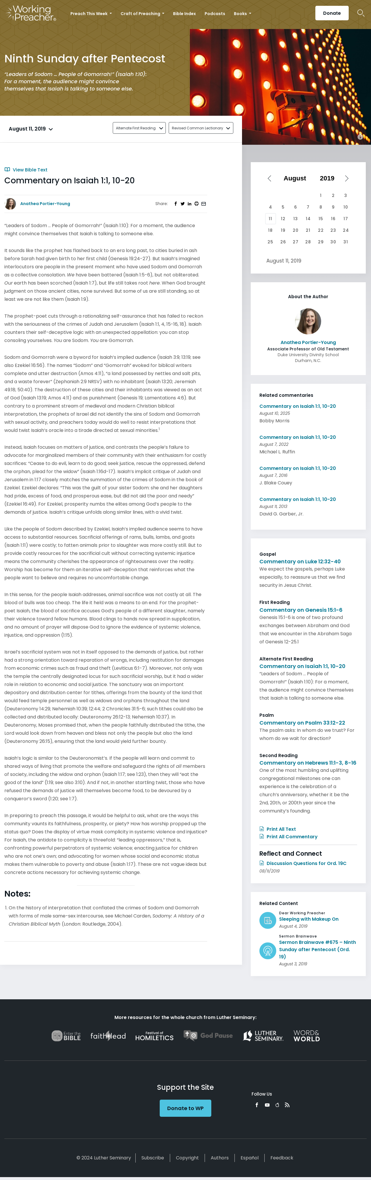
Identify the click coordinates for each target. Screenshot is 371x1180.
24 (346, 230)
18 (270, 230)
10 (345, 207)
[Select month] (297, 178)
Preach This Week (89, 14)
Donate (332, 13)
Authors (220, 1157)
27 (296, 242)
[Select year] (329, 178)
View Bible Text (26, 169)
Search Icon (361, 13)
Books (241, 14)
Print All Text (277, 829)
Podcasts (215, 14)
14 (308, 219)
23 (333, 230)
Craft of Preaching (141, 14)
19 (283, 230)
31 (345, 242)
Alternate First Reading (136, 128)
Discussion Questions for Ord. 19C (303, 863)
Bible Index (184, 14)
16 (333, 219)
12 (283, 219)
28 (308, 242)
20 (296, 230)
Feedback (281, 1157)
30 (333, 242)
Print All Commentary (288, 836)
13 (295, 219)
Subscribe (152, 1157)
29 (321, 242)
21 (308, 230)
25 (270, 242)
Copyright (187, 1157)
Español (250, 1157)
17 (345, 219)
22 (321, 230)
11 (270, 219)
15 (321, 219)
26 (283, 242)
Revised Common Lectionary (197, 128)
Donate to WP (185, 1108)
